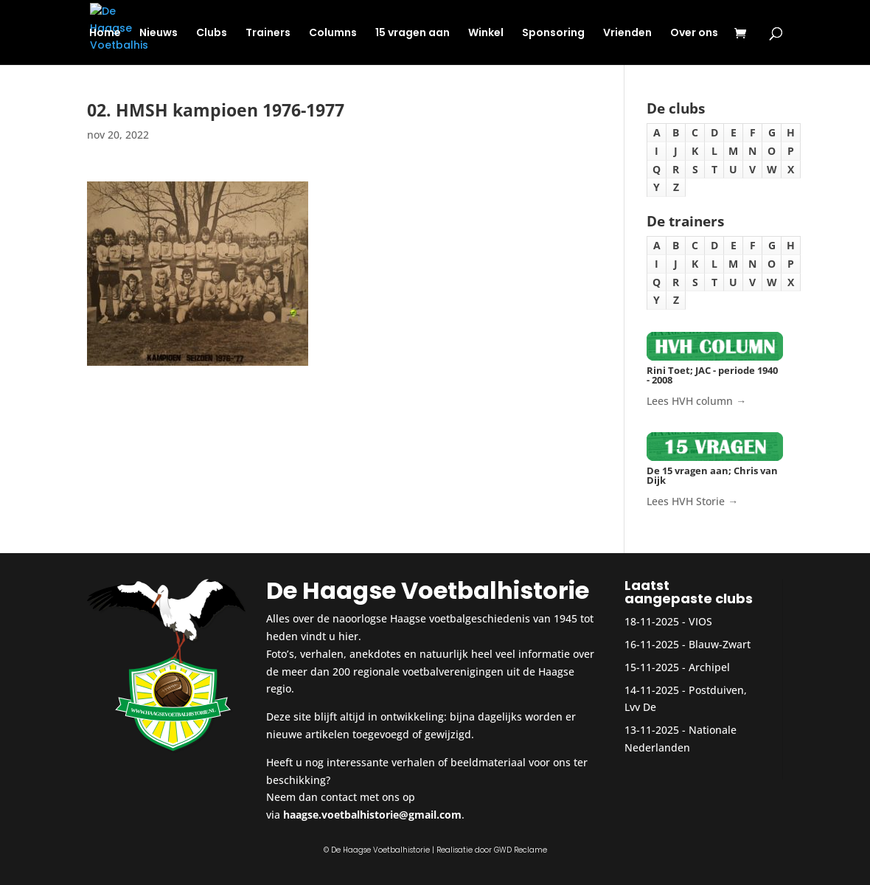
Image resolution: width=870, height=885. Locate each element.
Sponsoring (553, 33)
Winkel (486, 33)
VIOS (700, 621)
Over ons (694, 33)
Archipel (709, 667)
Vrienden (627, 33)
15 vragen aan (412, 33)
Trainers (268, 33)
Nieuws (158, 33)
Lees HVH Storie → (692, 501)
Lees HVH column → (696, 401)
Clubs (211, 33)
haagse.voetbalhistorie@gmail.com (372, 815)
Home (105, 33)
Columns (333, 33)
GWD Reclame (520, 850)
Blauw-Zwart (720, 644)
